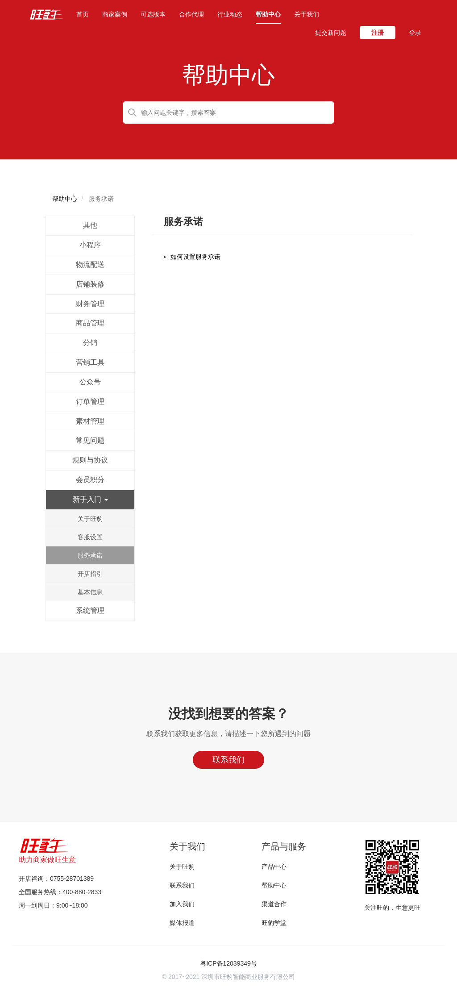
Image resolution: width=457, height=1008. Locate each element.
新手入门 (90, 499)
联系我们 (182, 885)
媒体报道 (182, 922)
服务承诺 (90, 555)
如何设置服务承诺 (195, 256)
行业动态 (229, 14)
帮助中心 (268, 14)
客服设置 (90, 537)
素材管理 (90, 421)
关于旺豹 (90, 518)
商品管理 (90, 323)
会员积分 (90, 479)
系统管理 (90, 610)
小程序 (90, 245)
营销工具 (90, 362)
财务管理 (90, 304)
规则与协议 (90, 460)
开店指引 (90, 573)
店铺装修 (90, 284)
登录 (415, 32)
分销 (90, 342)
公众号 (90, 382)
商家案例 (114, 14)
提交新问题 (330, 32)
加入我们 (182, 904)
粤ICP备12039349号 (228, 963)
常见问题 (90, 440)
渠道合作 (274, 904)
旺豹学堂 (274, 922)
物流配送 (90, 264)
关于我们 (306, 14)
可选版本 (153, 14)
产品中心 (274, 866)
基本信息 (90, 592)
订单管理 (90, 401)
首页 (82, 13)
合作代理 (191, 14)
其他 (90, 225)
